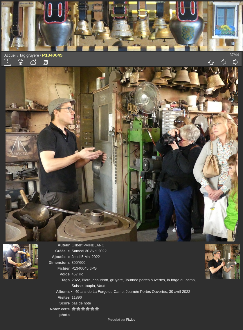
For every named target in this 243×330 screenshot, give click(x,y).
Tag (22, 55)
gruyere (32, 55)
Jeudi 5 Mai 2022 (85, 257)
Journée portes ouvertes (145, 280)
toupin (90, 286)
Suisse (76, 286)
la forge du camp (181, 280)
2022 (75, 280)
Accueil (10, 55)
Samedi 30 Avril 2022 (89, 251)
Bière (86, 280)
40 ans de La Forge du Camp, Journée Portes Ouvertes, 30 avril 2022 (132, 291)
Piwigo (130, 319)
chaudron (100, 280)
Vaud (101, 286)
